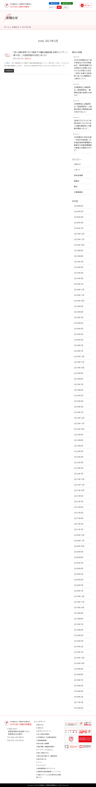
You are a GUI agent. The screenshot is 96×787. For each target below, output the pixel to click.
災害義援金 (78, 192)
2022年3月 (78, 462)
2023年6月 (78, 390)
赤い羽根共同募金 (42, 734)
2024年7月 (78, 317)
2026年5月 (78, 211)
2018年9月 (78, 669)
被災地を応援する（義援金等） (47, 756)
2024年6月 (78, 323)
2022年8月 (78, 440)
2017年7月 (78, 702)
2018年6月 (78, 685)
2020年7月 (78, 563)
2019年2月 (78, 646)
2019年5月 (78, 635)
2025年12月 (79, 234)
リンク (38, 762)
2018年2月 (78, 697)
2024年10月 (79, 301)
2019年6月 (78, 630)
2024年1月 (78, 351)
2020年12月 (79, 535)
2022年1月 (78, 473)
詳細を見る (9, 71)
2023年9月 (78, 373)
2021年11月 (79, 485)
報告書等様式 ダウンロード (45, 768)
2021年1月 (78, 529)
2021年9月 (78, 496)
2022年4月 (78, 457)
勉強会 (76, 181)
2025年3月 (78, 278)
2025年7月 (78, 261)
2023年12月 (79, 356)
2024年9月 (78, 306)
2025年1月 (78, 284)
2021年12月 (79, 479)
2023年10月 (79, 367)
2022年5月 (78, 451)
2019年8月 (78, 618)
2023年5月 (78, 395)
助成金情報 (78, 175)
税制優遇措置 (41, 740)
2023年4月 (78, 401)
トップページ (39, 721)
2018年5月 (78, 691)
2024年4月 (78, 334)
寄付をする (54, 3)
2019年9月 (78, 613)
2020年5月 (78, 574)
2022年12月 (79, 418)
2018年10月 (79, 663)
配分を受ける (67, 3)
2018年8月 (78, 674)
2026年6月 (78, 206)
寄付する (39, 725)
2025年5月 (78, 267)
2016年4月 (78, 708)
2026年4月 (78, 217)
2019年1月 (78, 652)
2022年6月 (78, 446)
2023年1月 (78, 412)
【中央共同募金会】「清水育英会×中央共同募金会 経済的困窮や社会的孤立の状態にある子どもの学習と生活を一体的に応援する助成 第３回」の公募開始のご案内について (83, 69)
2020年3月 (78, 585)
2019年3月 (78, 641)
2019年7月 (78, 624)
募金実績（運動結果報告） (45, 747)
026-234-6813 (17, 737)
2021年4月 (78, 518)
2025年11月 (79, 239)
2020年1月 (78, 591)
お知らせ (15, 27)
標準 (59, 7)
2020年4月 (78, 579)
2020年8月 (78, 557)
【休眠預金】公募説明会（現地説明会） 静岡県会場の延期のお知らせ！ (83, 91)
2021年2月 (78, 524)
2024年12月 (79, 289)
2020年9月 (78, 552)
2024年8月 (78, 312)
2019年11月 (79, 602)
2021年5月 (78, 512)
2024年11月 (79, 295)
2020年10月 (79, 546)
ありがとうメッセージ (43, 731)
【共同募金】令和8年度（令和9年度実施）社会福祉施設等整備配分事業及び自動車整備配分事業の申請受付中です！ (83, 144)
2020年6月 (78, 568)
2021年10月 (79, 490)
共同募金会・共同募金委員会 (46, 737)
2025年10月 (79, 245)
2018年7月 (78, 680)
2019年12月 (79, 596)
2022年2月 (78, 468)
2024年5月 (78, 328)
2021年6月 (78, 507)
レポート (77, 170)
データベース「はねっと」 (44, 750)
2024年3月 (78, 340)
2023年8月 (78, 379)
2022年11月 (79, 423)
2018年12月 (79, 658)
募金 (76, 186)
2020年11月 (79, 540)
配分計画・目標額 (42, 743)
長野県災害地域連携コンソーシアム (48, 772)
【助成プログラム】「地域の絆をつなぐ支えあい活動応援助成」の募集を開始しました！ (82, 124)
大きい (66, 7)
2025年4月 (78, 273)
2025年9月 (78, 250)
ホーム (6, 27)
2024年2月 (78, 345)
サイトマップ (41, 765)
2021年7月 (78, 501)
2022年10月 (79, 429)
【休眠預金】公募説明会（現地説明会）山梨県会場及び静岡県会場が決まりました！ (83, 108)
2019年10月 (79, 607)
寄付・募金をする (42, 753)
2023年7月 (78, 384)
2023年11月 (79, 362)
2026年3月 (78, 222)
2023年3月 (78, 407)
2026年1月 (78, 228)
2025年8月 (78, 256)
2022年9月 (78, 434)
